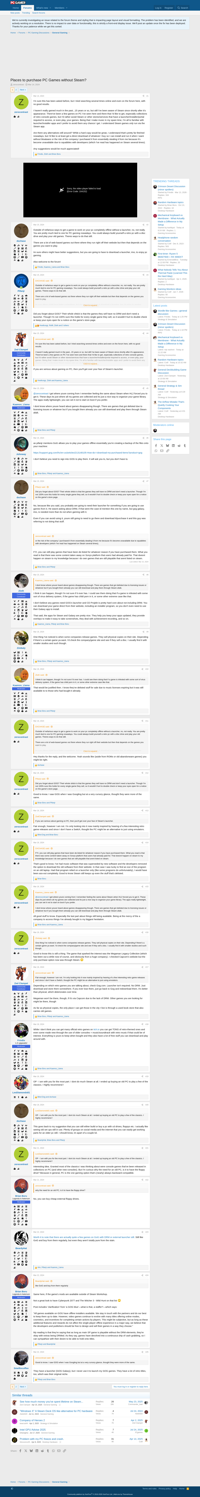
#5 (147, 388)
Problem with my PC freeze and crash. (42, 1439)
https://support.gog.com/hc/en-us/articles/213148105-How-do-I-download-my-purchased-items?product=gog (87, 452)
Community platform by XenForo (90, 1494)
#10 (146, 669)
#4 (147, 333)
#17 (146, 967)
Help (175, 1488)
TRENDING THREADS (166, 181)
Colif (141, 1442)
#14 (146, 843)
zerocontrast (18, 84)
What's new (42, 8)
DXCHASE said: (42, 281)
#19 (146, 1076)
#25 (146, 1352)
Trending (26, 13)
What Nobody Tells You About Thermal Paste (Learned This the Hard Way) (173, 272)
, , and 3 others (54, 325)
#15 (146, 887)
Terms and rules (149, 1488)
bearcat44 (24, 1423)
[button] (50, 8)
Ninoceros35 (25, 1442)
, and (49, 154)
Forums (27, 8)
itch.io (96, 1029)
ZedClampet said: (43, 816)
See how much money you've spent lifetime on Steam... (51, 1401)
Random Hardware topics (170, 202)
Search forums (38, 13)
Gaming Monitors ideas (169, 289)
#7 (147, 481)
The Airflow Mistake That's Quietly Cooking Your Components (171, 405)
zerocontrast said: (43, 339)
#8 (147, 575)
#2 (147, 225)
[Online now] (21, 287)
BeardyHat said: (42, 1281)
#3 (147, 275)
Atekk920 (23, 1414)
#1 (147, 96)
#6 (147, 438)
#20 (146, 1105)
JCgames (139, 1432)
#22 (146, 1180)
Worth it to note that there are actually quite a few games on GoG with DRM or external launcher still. (84, 1237)
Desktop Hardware (49, 1442)
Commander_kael (135, 1404)
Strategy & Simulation (49, 1423)
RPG (160, 198)
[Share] (143, 96)
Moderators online (163, 425)
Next (22, 90)
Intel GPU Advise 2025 (33, 1429)
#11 (146, 721)
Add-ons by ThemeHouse (123, 1494)
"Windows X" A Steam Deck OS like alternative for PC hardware (56, 1411)
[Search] (183, 8)
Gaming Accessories (167, 233)
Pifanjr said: (40, 487)
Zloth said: (39, 675)
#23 (146, 1232)
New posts (15, 13)
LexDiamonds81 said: (44, 1111)
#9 (147, 632)
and (46, 430)
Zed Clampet (25, 1405)
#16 (146, 932)
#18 (146, 1024)
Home (16, 8)
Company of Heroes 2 (32, 1420)
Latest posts (160, 305)
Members (59, 8)
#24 (146, 1275)
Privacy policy (165, 1488)
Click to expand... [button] (91, 305)
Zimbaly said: (41, 938)
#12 (146, 773)
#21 (146, 1148)
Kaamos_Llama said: (44, 580)
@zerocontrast (40, 393)
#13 (146, 811)
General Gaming (50, 1405)
